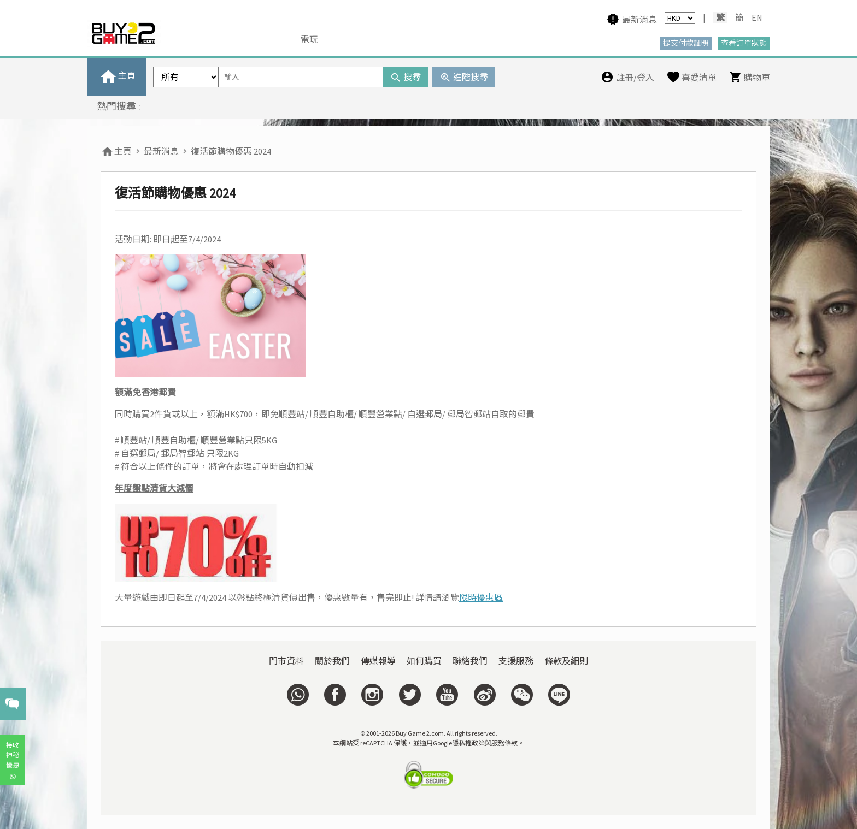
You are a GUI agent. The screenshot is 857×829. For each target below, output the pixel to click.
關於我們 (332, 660)
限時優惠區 (481, 597)
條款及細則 (566, 660)
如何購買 (424, 660)
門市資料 (286, 660)
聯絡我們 (470, 660)
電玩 (309, 39)
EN (757, 17)
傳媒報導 (378, 660)
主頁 (116, 151)
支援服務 (515, 660)
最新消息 (161, 151)
